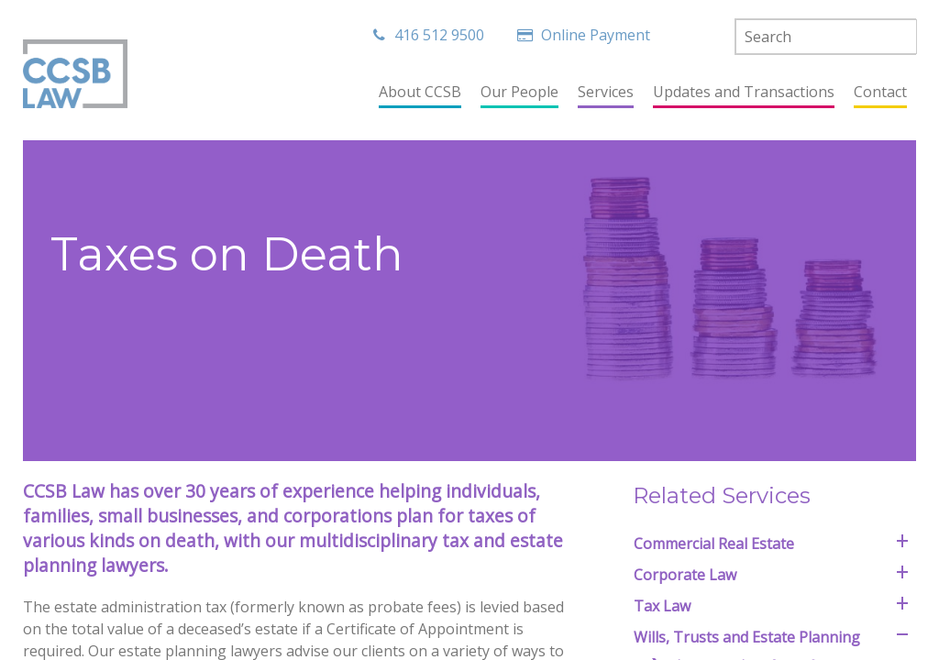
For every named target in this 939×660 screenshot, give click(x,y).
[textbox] (826, 36)
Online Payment (586, 35)
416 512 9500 (428, 35)
